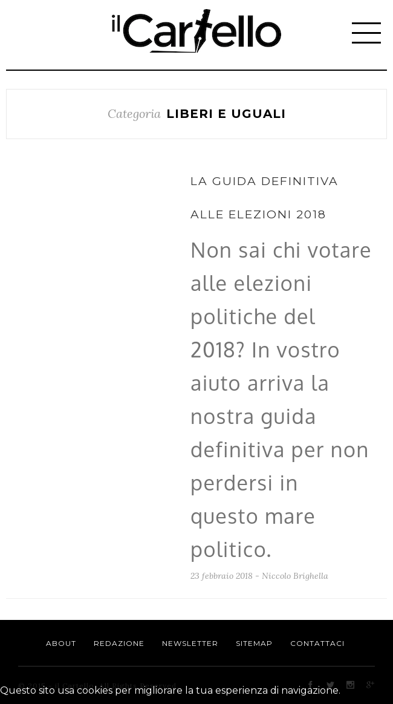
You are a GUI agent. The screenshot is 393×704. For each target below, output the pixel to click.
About (61, 643)
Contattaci (317, 643)
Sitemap (254, 643)
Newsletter (190, 643)
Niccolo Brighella (295, 575)
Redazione (119, 643)
